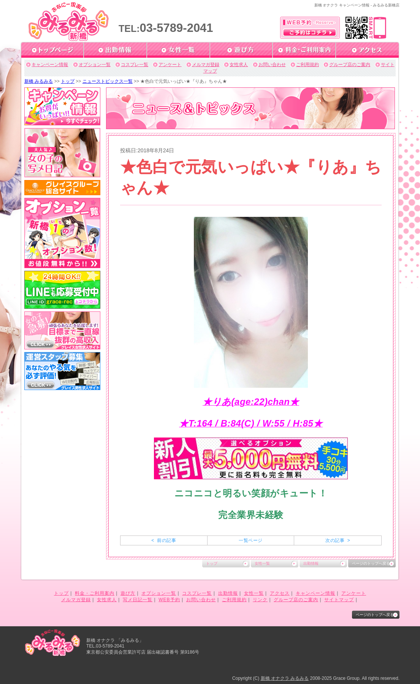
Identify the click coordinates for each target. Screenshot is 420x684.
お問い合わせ (272, 64)
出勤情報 (311, 563)
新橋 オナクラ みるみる (285, 678)
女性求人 (239, 64)
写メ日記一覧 (137, 599)
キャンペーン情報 (50, 64)
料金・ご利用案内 (94, 593)
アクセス (280, 593)
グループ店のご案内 (349, 64)
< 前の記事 (163, 540)
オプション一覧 (95, 64)
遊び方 (127, 593)
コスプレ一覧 (134, 64)
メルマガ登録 (205, 64)
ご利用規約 (307, 64)
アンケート (169, 64)
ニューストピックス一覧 (107, 81)
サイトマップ (339, 599)
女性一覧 (262, 563)
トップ (67, 81)
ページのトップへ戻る (371, 563)
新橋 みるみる (38, 81)
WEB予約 (169, 599)
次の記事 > (337, 540)
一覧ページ (250, 540)
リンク (260, 599)
